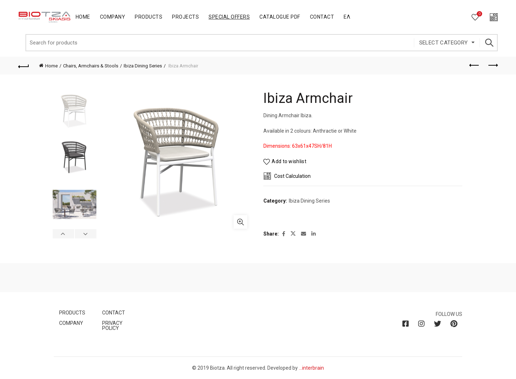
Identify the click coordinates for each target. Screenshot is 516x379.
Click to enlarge (240, 222)
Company (112, 17)
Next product (492, 65)
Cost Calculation (292, 176)
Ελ (347, 17)
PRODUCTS (72, 313)
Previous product (474, 65)
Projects (185, 17)
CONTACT (113, 313)
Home (83, 17)
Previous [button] (64, 233)
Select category (443, 42)
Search (489, 43)
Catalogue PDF (279, 17)
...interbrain (311, 368)
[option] (74, 112)
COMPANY (71, 323)
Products (148, 17)
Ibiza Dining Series (143, 65)
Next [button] (85, 233)
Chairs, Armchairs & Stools (90, 65)
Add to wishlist (289, 162)
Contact (322, 17)
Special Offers (229, 17)
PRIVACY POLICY (112, 325)
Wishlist (479, 14)
